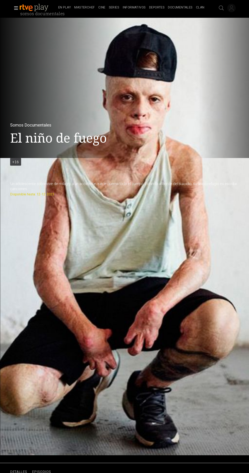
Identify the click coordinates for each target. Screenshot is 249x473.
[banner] (38, 7)
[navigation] (131, 7)
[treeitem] (64, 7)
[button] (14, 8)
